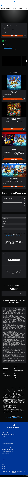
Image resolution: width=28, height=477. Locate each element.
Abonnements (20, 8)
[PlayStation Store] (5, 5)
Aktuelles (3, 8)
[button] (8, 48)
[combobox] (14, 218)
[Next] (26, 61)
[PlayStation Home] (14, 1)
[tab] (12, 289)
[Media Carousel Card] (11, 61)
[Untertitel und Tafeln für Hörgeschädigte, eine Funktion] (14, 293)
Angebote (14, 8)
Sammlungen (8, 8)
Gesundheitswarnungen (6, 406)
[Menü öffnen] (1, 1)
